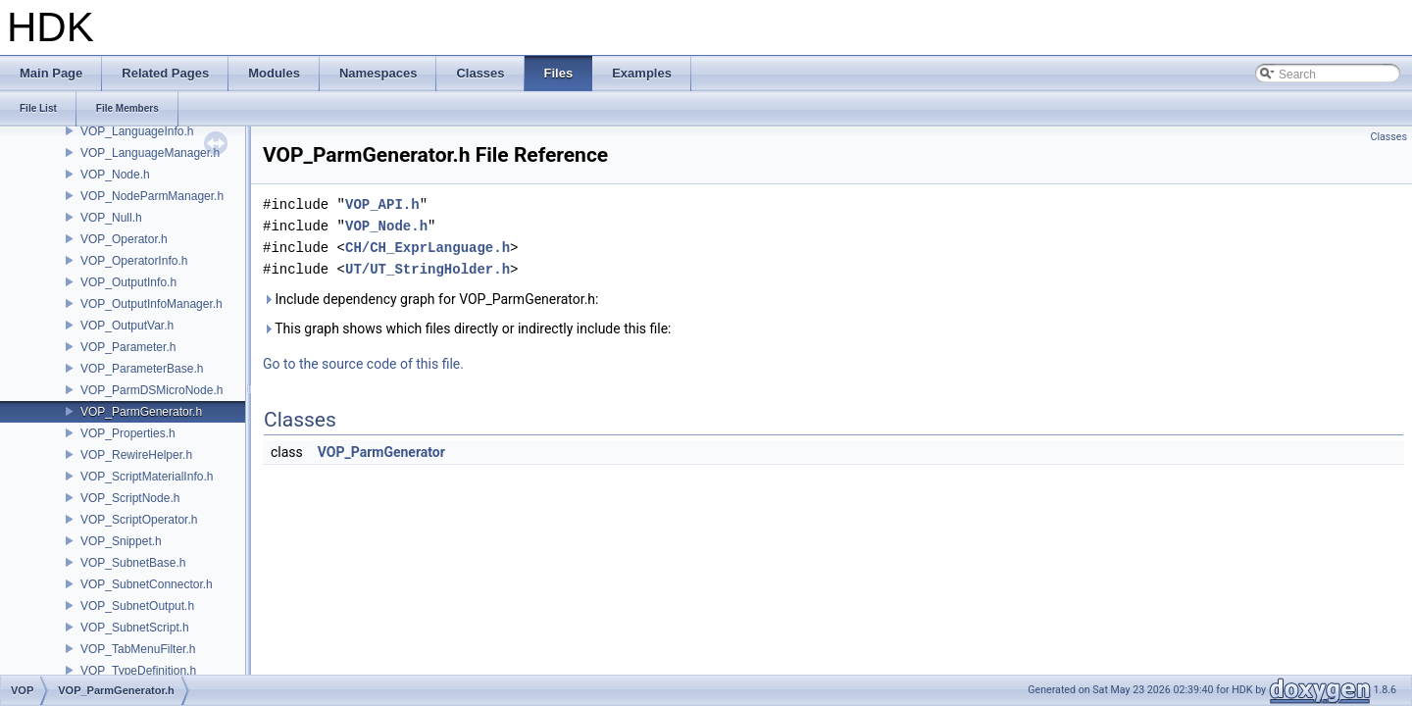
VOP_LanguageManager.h (150, 153)
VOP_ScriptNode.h (129, 498)
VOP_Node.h (115, 174)
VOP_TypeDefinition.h (138, 671)
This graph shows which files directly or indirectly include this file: (467, 328)
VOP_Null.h (111, 218)
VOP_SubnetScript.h (134, 627)
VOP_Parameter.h (128, 347)
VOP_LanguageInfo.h (136, 131)
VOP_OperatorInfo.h (133, 261)
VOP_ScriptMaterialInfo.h (146, 476)
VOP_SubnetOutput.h (137, 606)
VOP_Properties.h (128, 433)
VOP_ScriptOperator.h (138, 520)
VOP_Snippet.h (121, 541)
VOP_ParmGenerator (381, 452)
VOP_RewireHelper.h (136, 455)
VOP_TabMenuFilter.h (137, 649)
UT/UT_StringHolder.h (427, 269)
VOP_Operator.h (124, 239)
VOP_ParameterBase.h (141, 369)
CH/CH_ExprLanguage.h (427, 247)
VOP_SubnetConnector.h (146, 584)
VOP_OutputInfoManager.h (151, 304)
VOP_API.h (382, 204)
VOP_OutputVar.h (127, 325)
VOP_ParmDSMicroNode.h (151, 390)
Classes (1389, 136)
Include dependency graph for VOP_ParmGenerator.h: (430, 299)
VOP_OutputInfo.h (128, 282)
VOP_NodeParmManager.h (152, 196)
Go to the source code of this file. (363, 364)
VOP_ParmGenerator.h (141, 412)
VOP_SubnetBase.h (132, 563)
